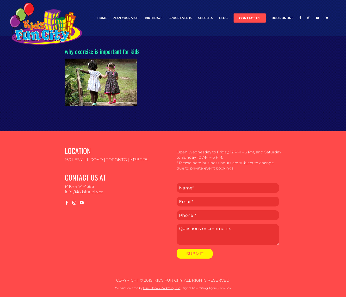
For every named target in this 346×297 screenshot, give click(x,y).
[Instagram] (74, 203)
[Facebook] (67, 203)
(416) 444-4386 (79, 186)
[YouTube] (82, 203)
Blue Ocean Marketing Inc (161, 288)
